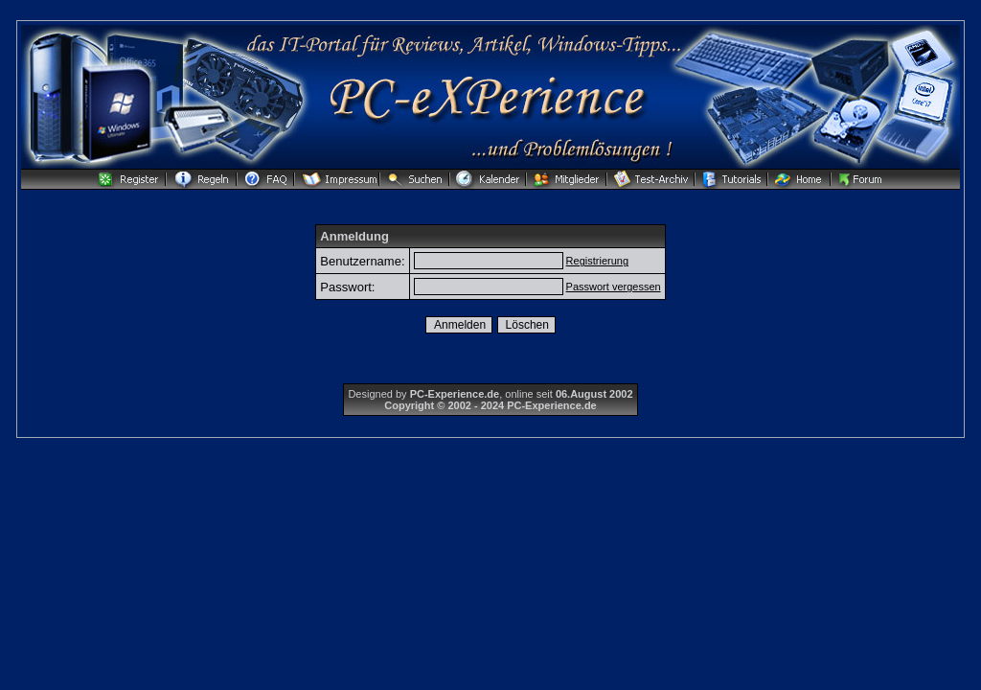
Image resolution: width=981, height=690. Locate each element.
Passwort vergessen (613, 286)
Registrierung (597, 260)
